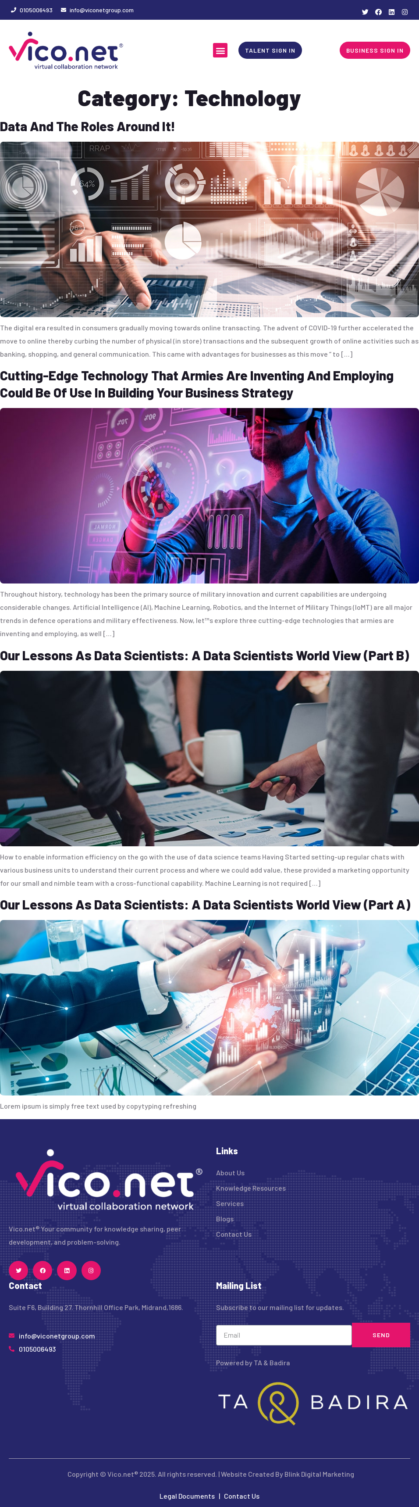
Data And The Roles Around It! (87, 126)
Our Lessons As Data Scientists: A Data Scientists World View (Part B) (204, 655)
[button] (220, 50)
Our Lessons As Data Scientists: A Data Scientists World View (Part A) (205, 904)
